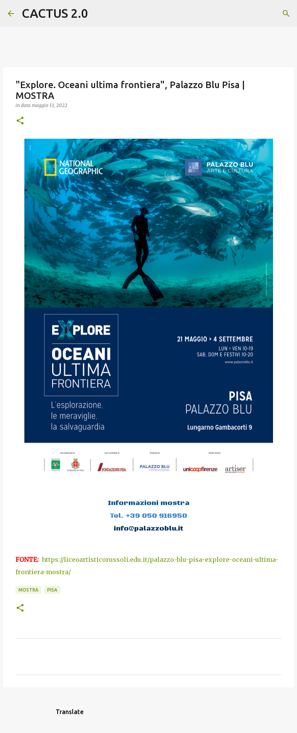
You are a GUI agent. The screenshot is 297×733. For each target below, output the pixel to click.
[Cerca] (99, 13)
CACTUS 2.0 (55, 13)
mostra (28, 589)
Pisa (52, 589)
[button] (20, 121)
